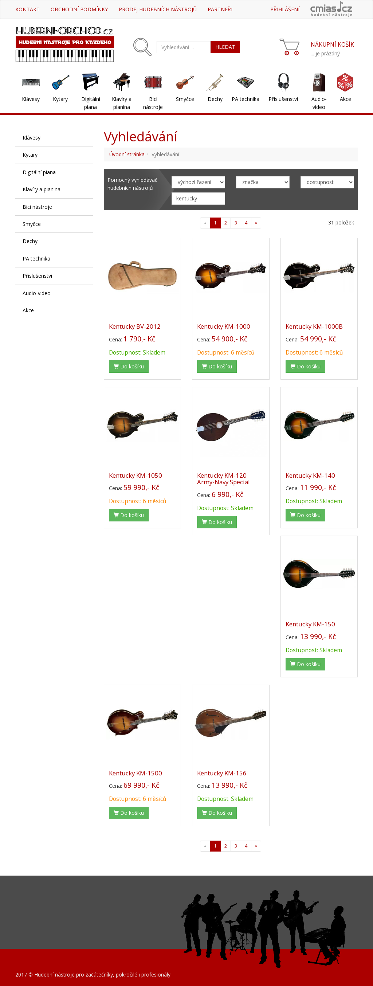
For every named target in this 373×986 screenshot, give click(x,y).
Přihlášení (284, 9)
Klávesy (31, 98)
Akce (345, 98)
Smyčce (185, 98)
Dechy (215, 98)
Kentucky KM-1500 (135, 773)
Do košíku (129, 366)
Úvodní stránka (127, 154)
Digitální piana (90, 102)
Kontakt (27, 9)
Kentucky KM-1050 (135, 475)
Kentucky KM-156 (222, 773)
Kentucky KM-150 (310, 624)
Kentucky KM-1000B (314, 326)
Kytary (60, 98)
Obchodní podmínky (79, 9)
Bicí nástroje (153, 102)
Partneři (220, 9)
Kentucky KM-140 (310, 475)
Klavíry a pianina (121, 102)
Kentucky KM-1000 (223, 326)
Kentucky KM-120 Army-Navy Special (223, 478)
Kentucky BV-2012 (135, 326)
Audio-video (319, 102)
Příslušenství (283, 98)
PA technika (245, 98)
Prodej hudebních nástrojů (158, 9)
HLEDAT (225, 46)
